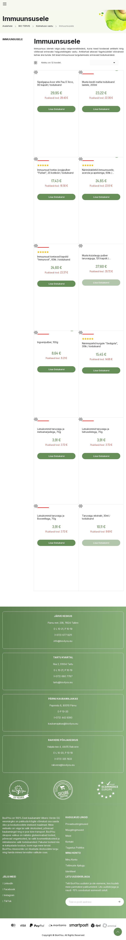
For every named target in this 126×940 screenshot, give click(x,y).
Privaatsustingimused (76, 824)
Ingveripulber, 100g (47, 342)
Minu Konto (71, 859)
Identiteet (70, 871)
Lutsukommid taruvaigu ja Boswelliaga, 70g (50, 517)
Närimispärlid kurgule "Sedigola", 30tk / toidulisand (100, 345)
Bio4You (59, 935)
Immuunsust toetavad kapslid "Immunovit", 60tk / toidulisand (53, 258)
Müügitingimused (74, 829)
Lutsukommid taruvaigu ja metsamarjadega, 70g (50, 430)
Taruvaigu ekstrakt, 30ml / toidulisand (96, 517)
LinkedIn (7, 883)
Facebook (8, 889)
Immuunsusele (12, 39)
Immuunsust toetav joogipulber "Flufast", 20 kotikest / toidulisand (55, 171)
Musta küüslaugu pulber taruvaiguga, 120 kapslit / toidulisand (95, 257)
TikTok (6, 901)
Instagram (8, 895)
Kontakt (69, 841)
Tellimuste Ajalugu (75, 865)
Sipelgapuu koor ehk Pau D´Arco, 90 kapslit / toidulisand (55, 83)
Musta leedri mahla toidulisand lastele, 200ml (98, 83)
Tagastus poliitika (74, 847)
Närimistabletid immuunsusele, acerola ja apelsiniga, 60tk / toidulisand (98, 171)
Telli (119, 902)
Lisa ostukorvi (56, 109)
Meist (68, 835)
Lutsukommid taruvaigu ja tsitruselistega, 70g (95, 430)
